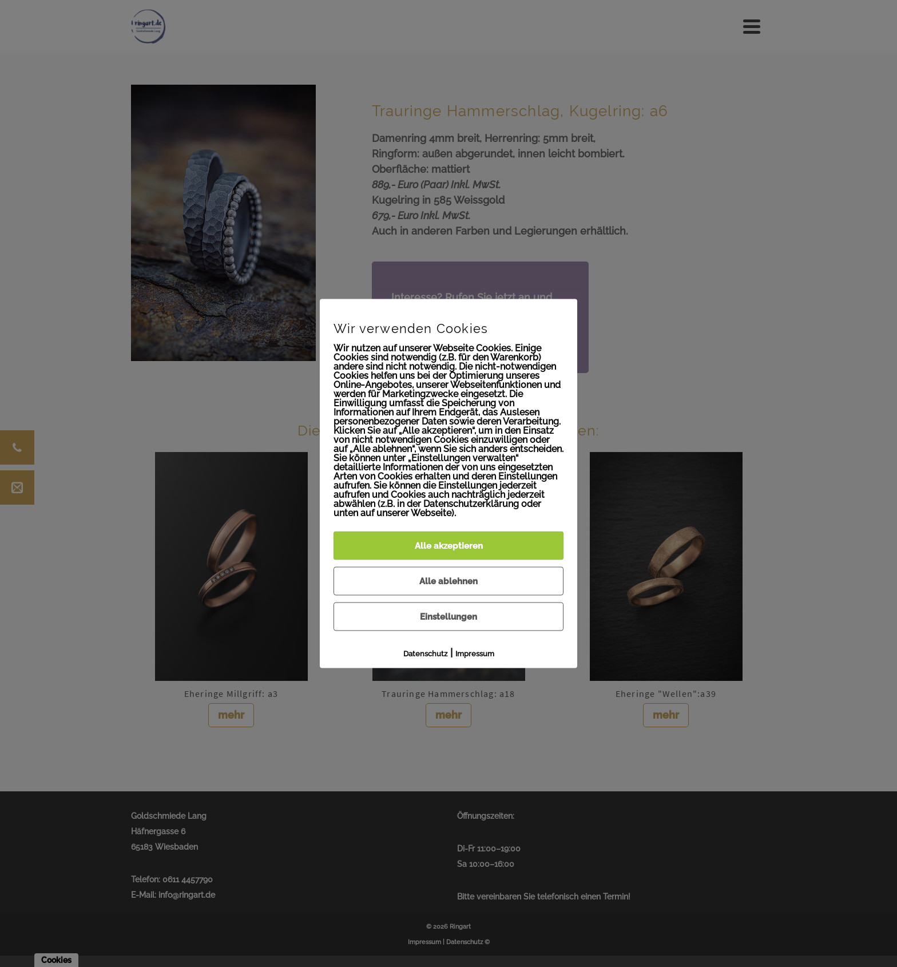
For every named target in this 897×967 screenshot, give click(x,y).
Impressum (474, 653)
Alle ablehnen (448, 581)
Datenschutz (425, 653)
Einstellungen (448, 617)
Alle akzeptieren (449, 546)
